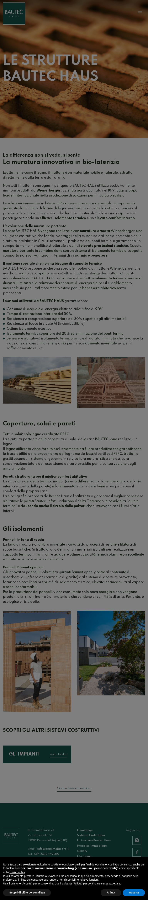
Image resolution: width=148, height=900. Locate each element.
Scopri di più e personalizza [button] (27, 894)
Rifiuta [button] (111, 894)
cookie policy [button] (17, 874)
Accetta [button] (134, 894)
